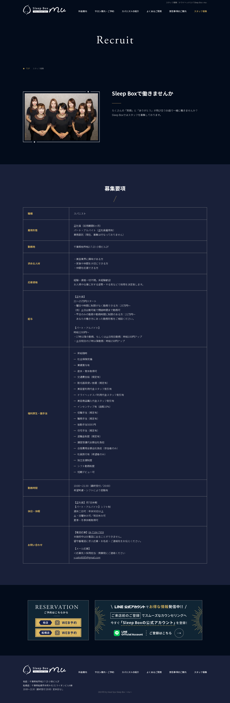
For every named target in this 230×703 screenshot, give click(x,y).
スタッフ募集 (200, 11)
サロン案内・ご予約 (104, 11)
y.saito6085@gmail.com (87, 557)
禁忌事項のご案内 (177, 11)
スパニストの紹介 (130, 11)
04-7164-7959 (96, 532)
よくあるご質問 (154, 11)
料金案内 (83, 11)
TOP (28, 68)
